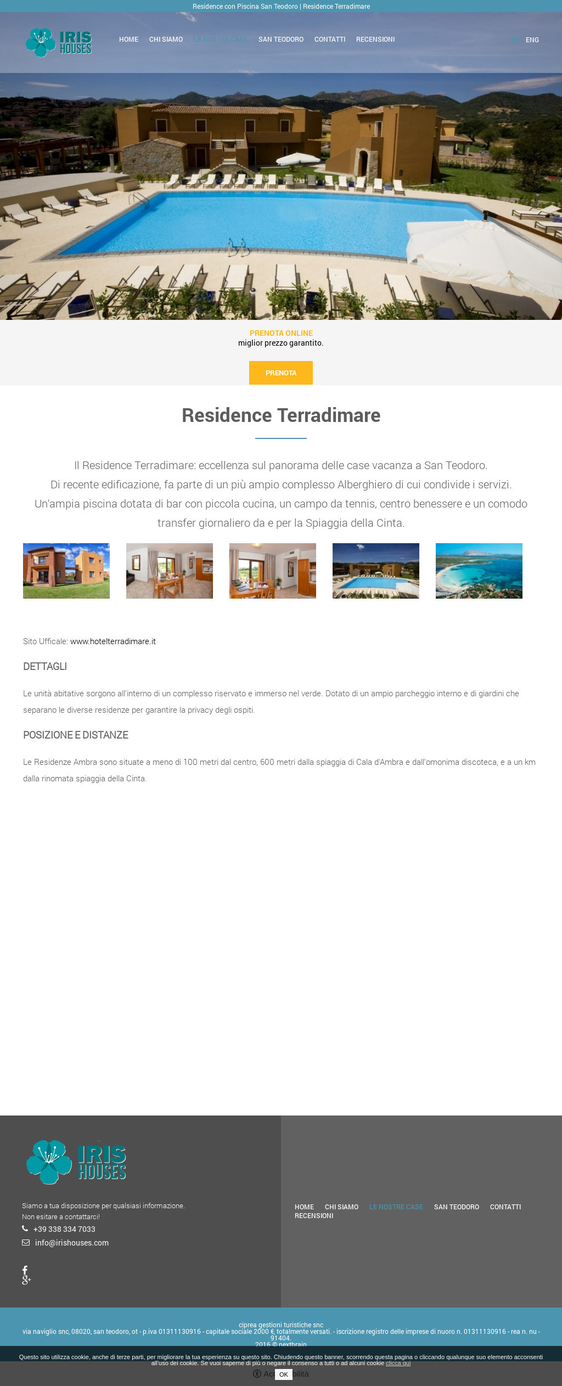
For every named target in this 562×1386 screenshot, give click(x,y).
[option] (281, 160)
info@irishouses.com (72, 1242)
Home (128, 39)
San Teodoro (281, 39)
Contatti (329, 39)
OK (283, 1374)
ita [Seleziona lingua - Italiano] (515, 39)
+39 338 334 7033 (64, 1229)
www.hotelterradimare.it (113, 640)
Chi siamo (166, 39)
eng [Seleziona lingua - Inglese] (532, 39)
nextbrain (293, 1344)
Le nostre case (221, 39)
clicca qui (398, 1363)
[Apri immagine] (66, 571)
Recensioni (375, 39)
